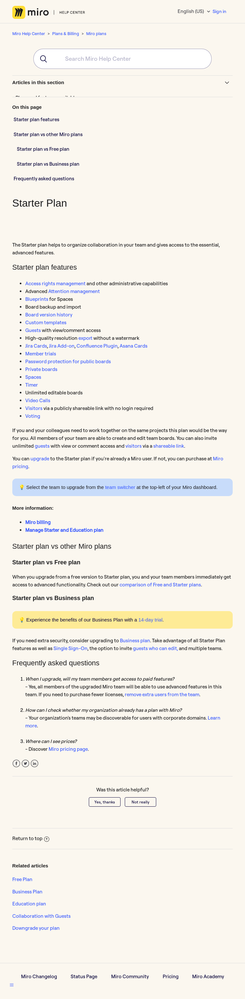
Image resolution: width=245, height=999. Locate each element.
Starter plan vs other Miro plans (48, 134)
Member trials (40, 354)
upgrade (39, 458)
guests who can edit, (155, 648)
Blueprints (36, 299)
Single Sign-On (70, 648)
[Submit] (41, 59)
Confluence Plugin (97, 346)
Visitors (33, 408)
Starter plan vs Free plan (43, 149)
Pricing (171, 976)
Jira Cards (36, 346)
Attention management (74, 291)
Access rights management (55, 283)
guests (42, 446)
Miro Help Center (28, 33)
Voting (32, 416)
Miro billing (38, 522)
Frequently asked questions (44, 178)
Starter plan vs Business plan (48, 164)
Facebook (16, 764)
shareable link (168, 446)
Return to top (30, 838)
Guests (33, 330)
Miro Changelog (39, 976)
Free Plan (22, 879)
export (85, 338)
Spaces (33, 377)
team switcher (120, 487)
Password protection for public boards (68, 361)
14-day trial (150, 619)
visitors (133, 446)
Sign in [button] (219, 11)
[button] (12, 984)
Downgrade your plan (36, 928)
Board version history (48, 315)
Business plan (135, 640)
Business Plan (27, 892)
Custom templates (45, 322)
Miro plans (96, 33)
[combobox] (122, 59)
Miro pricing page (68, 749)
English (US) (191, 11)
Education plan (29, 904)
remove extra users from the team (162, 694)
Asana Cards (133, 346)
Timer (31, 385)
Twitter (25, 764)
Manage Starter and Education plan (64, 530)
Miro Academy (208, 976)
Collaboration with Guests (41, 916)
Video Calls (37, 400)
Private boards (41, 369)
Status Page (84, 976)
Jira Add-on (62, 346)
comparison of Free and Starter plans (160, 585)
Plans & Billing (65, 33)
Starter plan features (36, 119)
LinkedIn (34, 764)
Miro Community (130, 976)
